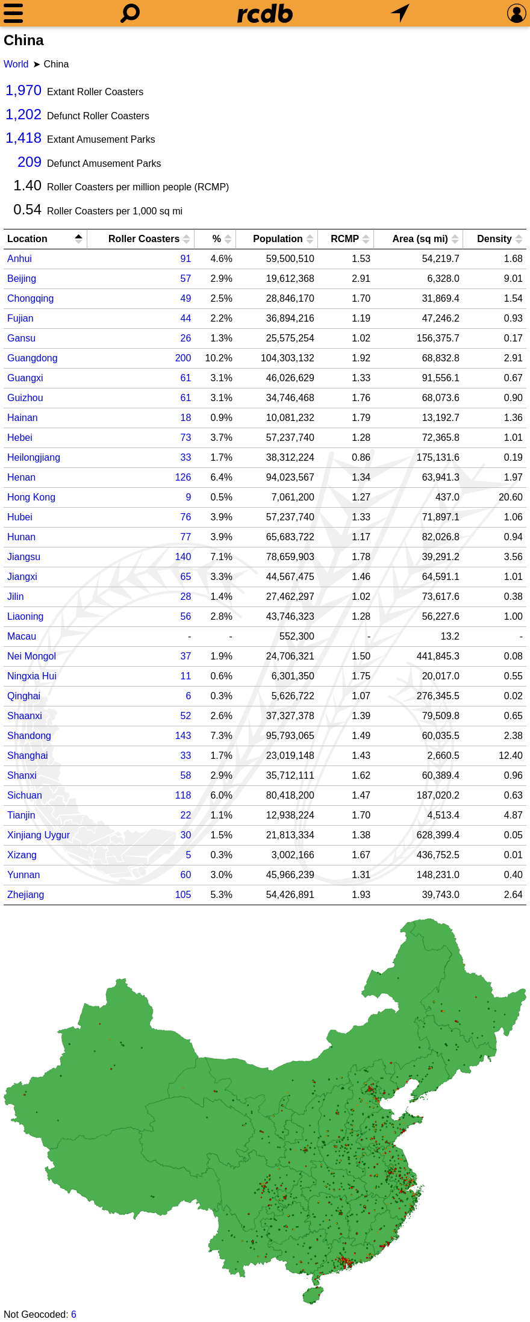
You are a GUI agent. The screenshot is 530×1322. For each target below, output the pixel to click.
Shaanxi (24, 716)
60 (186, 875)
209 (29, 162)
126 (183, 477)
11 (186, 676)
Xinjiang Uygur (38, 835)
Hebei (20, 437)
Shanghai (27, 755)
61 (186, 378)
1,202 (23, 114)
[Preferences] (516, 13)
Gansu (21, 338)
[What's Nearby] (400, 13)
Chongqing (30, 298)
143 (183, 736)
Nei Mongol (31, 656)
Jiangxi (22, 577)
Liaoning (25, 616)
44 (186, 318)
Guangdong (32, 358)
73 (186, 437)
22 (186, 815)
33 (186, 457)
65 (186, 577)
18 (186, 418)
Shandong (29, 736)
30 (186, 835)
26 (186, 338)
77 (186, 537)
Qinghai (23, 696)
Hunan (21, 537)
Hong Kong (31, 497)
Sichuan (24, 795)
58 (186, 775)
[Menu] (13, 13)
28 (186, 596)
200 (183, 358)
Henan (21, 477)
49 (186, 298)
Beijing (21, 278)
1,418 (23, 137)
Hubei (20, 517)
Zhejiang (25, 895)
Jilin (15, 596)
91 (186, 259)
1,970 (23, 90)
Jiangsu (23, 557)
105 (183, 895)
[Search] (130, 13)
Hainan (22, 418)
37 (186, 656)
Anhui (19, 259)
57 (186, 278)
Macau (21, 636)
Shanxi (22, 775)
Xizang (22, 855)
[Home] (265, 13)
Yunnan (23, 875)
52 (186, 716)
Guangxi (25, 378)
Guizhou (25, 398)
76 (186, 517)
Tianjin (21, 815)
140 (183, 557)
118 (183, 795)
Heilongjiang (33, 457)
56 (186, 616)
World (16, 64)
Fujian (20, 318)
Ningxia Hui (32, 676)
